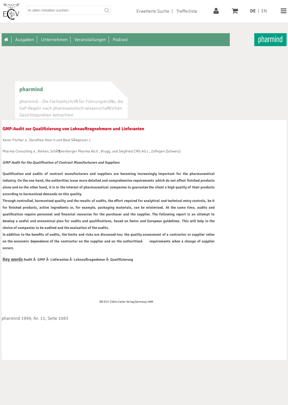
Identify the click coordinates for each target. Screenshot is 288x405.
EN (264, 11)
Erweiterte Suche (152, 11)
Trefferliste (186, 11)
